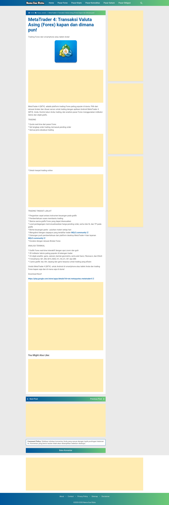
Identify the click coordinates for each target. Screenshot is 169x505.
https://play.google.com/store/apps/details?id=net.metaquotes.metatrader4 (60, 279)
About (62, 496)
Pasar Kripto (76, 3)
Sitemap (95, 496)
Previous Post (96, 399)
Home (51, 3)
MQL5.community (78, 232)
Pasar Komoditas (92, 3)
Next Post (34, 399)
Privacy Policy (82, 496)
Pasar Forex (63, 3)
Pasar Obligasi (125, 3)
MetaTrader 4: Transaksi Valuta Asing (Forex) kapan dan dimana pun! (62, 25)
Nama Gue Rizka (89, 502)
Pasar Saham (109, 3)
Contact (71, 496)
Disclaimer (105, 496)
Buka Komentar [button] (65, 450)
